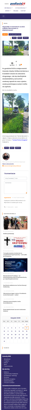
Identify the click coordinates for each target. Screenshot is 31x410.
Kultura (6, 362)
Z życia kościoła (8, 366)
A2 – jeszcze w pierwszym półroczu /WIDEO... (16, 401)
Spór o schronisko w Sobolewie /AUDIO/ (15, 406)
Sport (5, 364)
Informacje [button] (8, 8)
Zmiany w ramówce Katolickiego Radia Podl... (16, 399)
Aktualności (7, 359)
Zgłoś (16, 207)
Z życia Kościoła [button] (20, 8)
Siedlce (7, 4)
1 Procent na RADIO (9, 382)
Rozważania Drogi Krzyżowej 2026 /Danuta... (16, 402)
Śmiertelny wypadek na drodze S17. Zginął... (16, 390)
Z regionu (6, 361)
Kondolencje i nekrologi (10, 375)
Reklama (16, 11)
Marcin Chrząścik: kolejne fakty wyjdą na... (15, 404)
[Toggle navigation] (3, 16)
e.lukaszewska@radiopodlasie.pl (11, 166)
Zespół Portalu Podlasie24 (11, 374)
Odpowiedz (10, 207)
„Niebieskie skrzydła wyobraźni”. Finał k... (14, 397)
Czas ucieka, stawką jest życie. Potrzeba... (15, 388)
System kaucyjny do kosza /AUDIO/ (13, 392)
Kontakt (23, 11)
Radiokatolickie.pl (8, 381)
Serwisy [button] (7, 11)
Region (19, 37)
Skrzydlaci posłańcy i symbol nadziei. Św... (15, 394)
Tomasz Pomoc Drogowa (7, 56)
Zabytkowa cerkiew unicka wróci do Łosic (15, 408)
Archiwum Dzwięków (9, 379)
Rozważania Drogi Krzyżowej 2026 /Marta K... (16, 395)
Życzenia (6, 377)
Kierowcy (25, 37)
